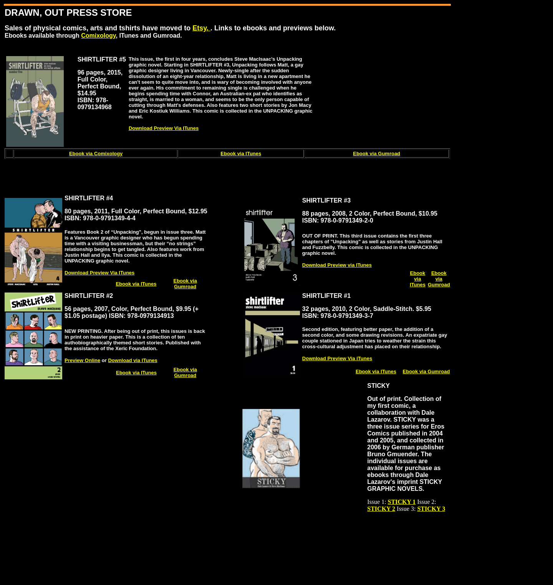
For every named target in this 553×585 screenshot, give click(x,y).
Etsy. (201, 28)
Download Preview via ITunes (337, 265)
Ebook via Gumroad (376, 153)
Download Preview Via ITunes (164, 128)
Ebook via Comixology (96, 153)
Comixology (98, 35)
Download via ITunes (132, 360)
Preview (82, 360)
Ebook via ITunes (240, 153)
